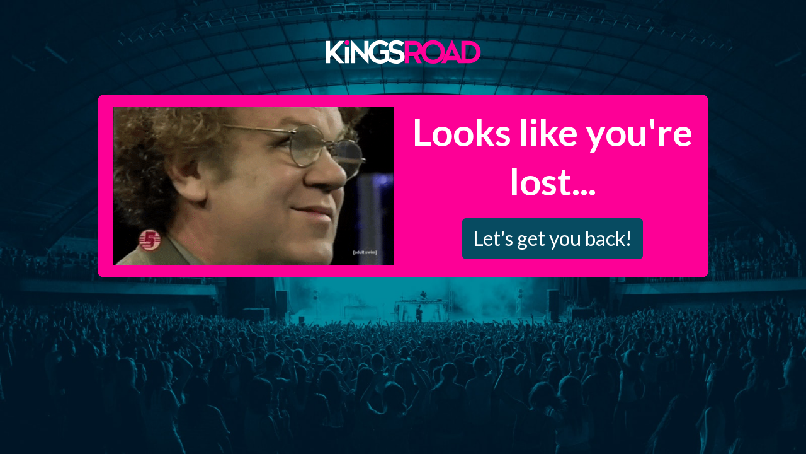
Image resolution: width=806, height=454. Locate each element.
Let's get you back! (552, 238)
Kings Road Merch (403, 51)
